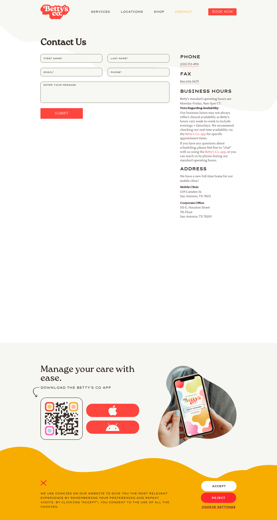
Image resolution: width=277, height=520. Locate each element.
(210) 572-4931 (189, 64)
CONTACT (183, 11)
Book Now (222, 12)
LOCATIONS (132, 11)
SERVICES (100, 11)
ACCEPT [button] (219, 486)
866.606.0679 (189, 82)
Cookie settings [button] (218, 507)
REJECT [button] (43, 483)
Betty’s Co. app (195, 134)
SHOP (159, 11)
